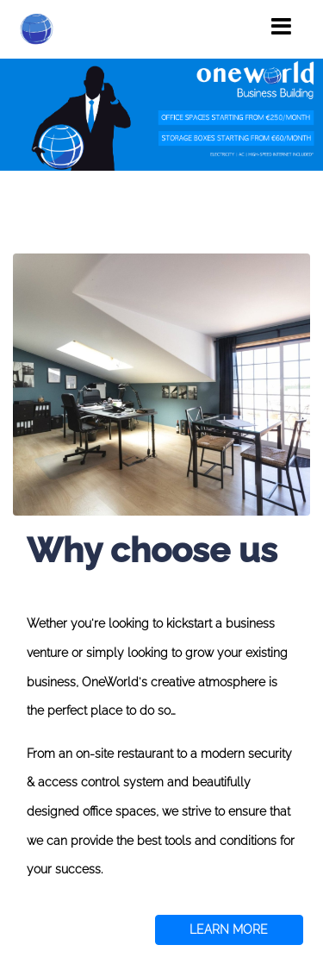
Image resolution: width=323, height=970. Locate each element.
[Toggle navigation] (281, 27)
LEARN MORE (228, 929)
